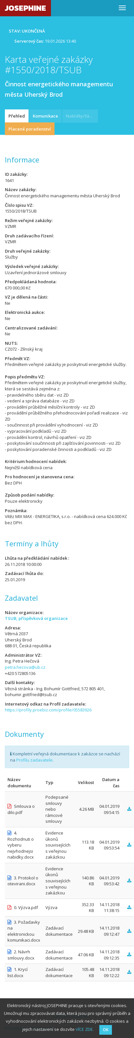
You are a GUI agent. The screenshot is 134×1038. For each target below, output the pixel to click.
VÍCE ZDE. (85, 1029)
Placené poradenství (29, 129)
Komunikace (45, 116)
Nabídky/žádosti (82, 116)
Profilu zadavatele (34, 760)
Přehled (16, 116)
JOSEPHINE (25, 8)
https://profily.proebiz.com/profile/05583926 (48, 710)
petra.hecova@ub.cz (25, 667)
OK (105, 1029)
